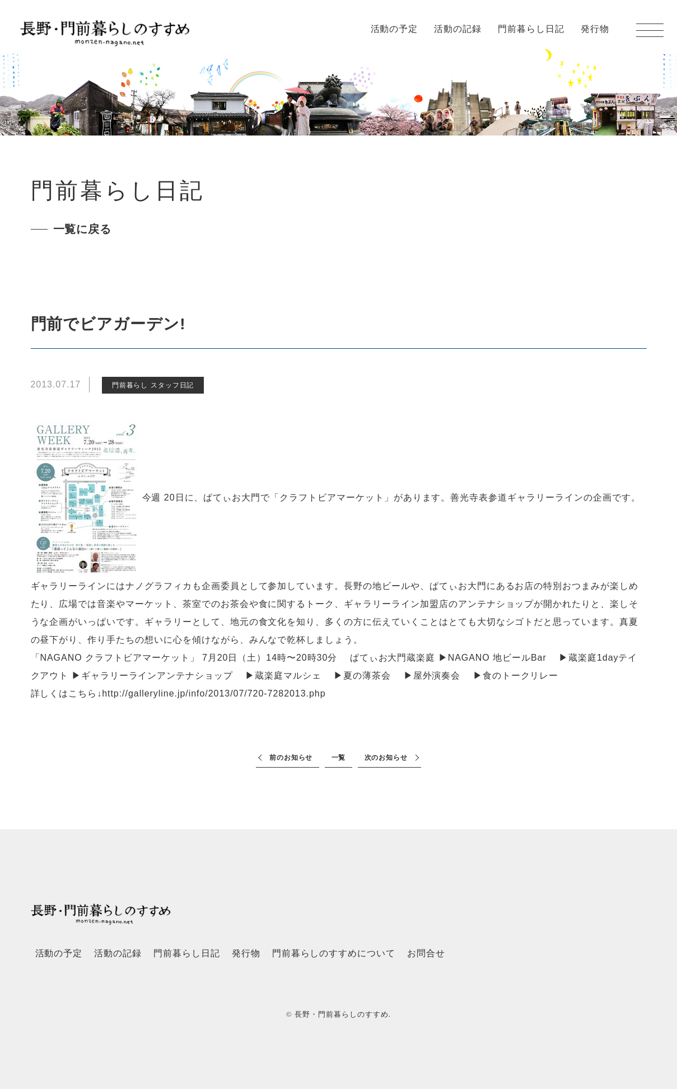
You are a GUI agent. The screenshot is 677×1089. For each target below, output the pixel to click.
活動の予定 (394, 29)
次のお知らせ (386, 757)
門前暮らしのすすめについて (333, 953)
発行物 (595, 29)
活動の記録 (458, 29)
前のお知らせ (291, 757)
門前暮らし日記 (531, 29)
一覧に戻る (82, 229)
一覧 (339, 757)
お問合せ (426, 953)
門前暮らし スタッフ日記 (153, 385)
